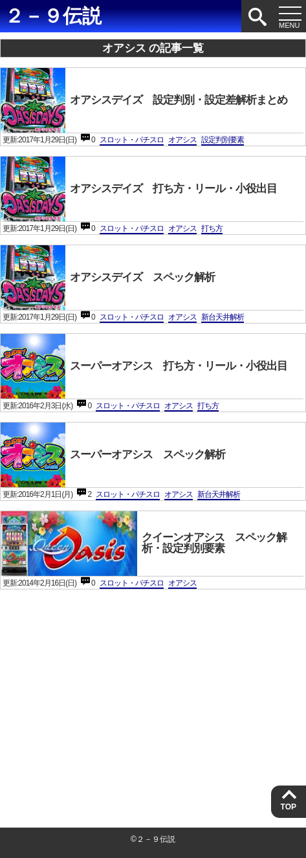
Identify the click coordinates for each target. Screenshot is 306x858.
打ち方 (212, 228)
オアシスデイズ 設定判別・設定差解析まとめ (144, 100)
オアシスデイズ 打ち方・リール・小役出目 (139, 189)
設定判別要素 (222, 139)
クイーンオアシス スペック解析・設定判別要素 (144, 543)
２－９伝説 (53, 16)
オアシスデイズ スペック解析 (108, 277)
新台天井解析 (222, 317)
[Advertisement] (153, 689)
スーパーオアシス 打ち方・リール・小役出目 (144, 366)
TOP (288, 806)
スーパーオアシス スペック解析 (113, 455)
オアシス (182, 139)
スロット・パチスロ (132, 139)
